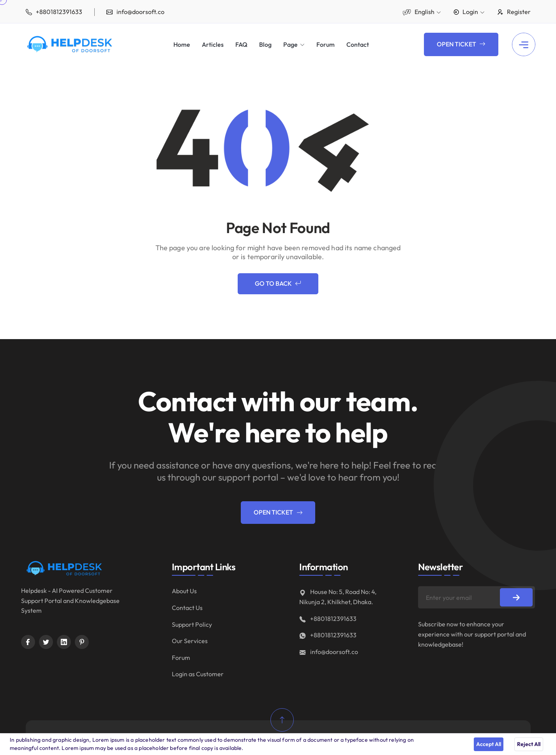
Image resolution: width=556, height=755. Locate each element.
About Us (184, 591)
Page (290, 44)
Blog (265, 44)
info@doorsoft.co (328, 652)
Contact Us (187, 608)
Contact (357, 44)
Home (181, 44)
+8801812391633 (328, 618)
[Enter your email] (476, 597)
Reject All (528, 744)
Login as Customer (198, 674)
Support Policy (192, 624)
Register (514, 12)
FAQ (241, 44)
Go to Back (278, 284)
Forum (325, 44)
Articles (213, 44)
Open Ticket (461, 44)
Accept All (488, 744)
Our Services (190, 641)
